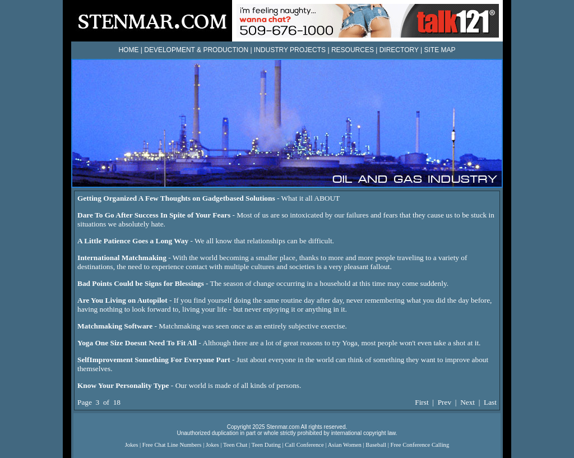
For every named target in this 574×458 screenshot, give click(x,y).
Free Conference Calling (420, 445)
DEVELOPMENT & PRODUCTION (196, 50)
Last (490, 402)
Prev (444, 402)
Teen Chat (235, 445)
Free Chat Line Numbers (172, 445)
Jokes (131, 445)
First (421, 402)
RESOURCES (352, 50)
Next (467, 402)
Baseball (375, 445)
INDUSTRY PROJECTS (290, 50)
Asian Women (345, 445)
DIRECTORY (399, 50)
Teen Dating (266, 445)
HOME (128, 50)
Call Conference (304, 445)
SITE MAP (440, 50)
